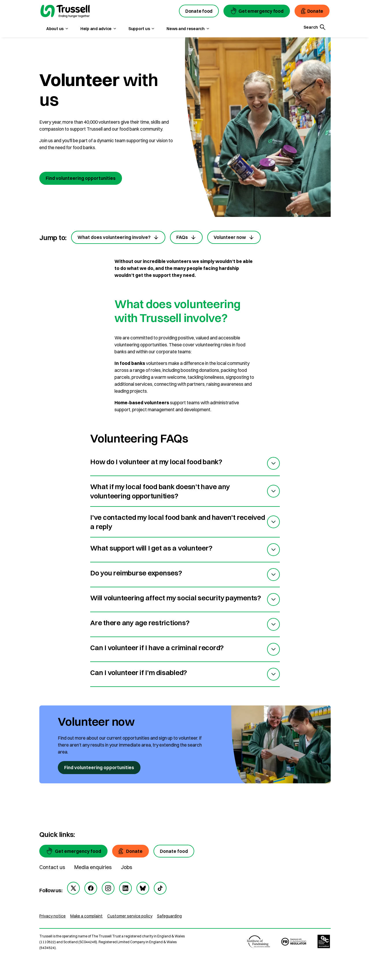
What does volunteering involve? (118, 237)
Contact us (52, 867)
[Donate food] (173, 851)
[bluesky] (142, 888)
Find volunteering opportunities (81, 178)
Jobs (126, 867)
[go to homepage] (65, 12)
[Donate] (130, 851)
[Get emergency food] (73, 851)
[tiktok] (160, 888)
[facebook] (90, 888)
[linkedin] (125, 888)
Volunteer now (234, 237)
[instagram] (108, 888)
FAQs (186, 237)
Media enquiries (93, 867)
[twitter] (73, 888)
